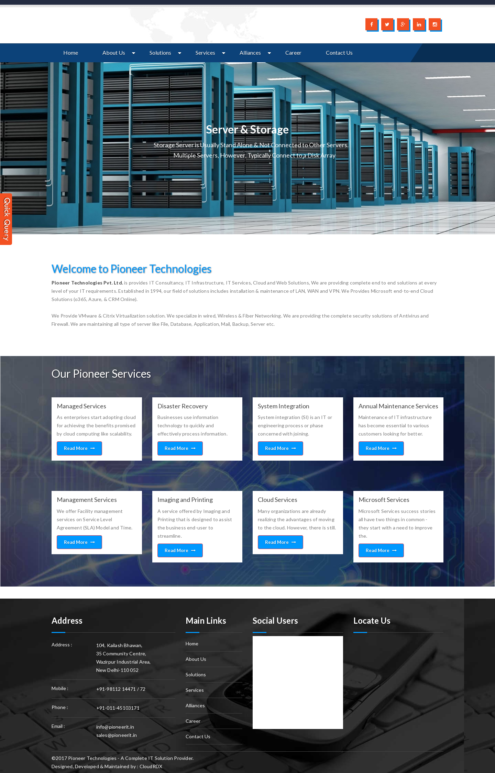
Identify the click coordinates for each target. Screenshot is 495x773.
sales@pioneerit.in (116, 735)
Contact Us (339, 52)
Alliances (250, 52)
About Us (113, 52)
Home (70, 52)
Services (205, 52)
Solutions (160, 52)
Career (293, 52)
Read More (79, 448)
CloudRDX (151, 766)
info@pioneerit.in (115, 727)
